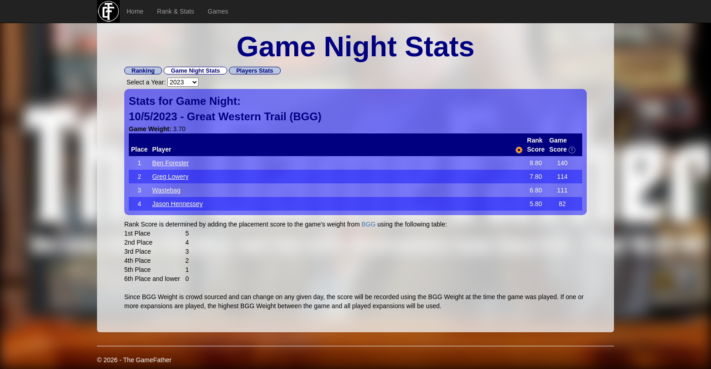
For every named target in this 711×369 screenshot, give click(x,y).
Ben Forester (170, 163)
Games (218, 11)
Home (135, 11)
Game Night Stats (195, 70)
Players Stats (254, 70)
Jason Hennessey (177, 203)
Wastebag (166, 190)
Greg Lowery (170, 176)
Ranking (143, 70)
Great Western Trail (237, 116)
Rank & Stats (175, 11)
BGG (305, 116)
